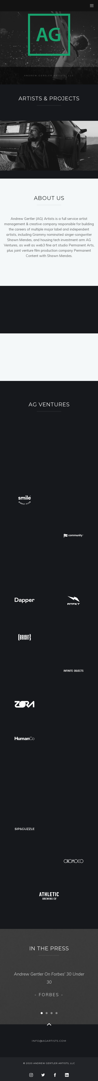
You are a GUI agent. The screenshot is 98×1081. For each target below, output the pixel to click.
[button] (83, 982)
